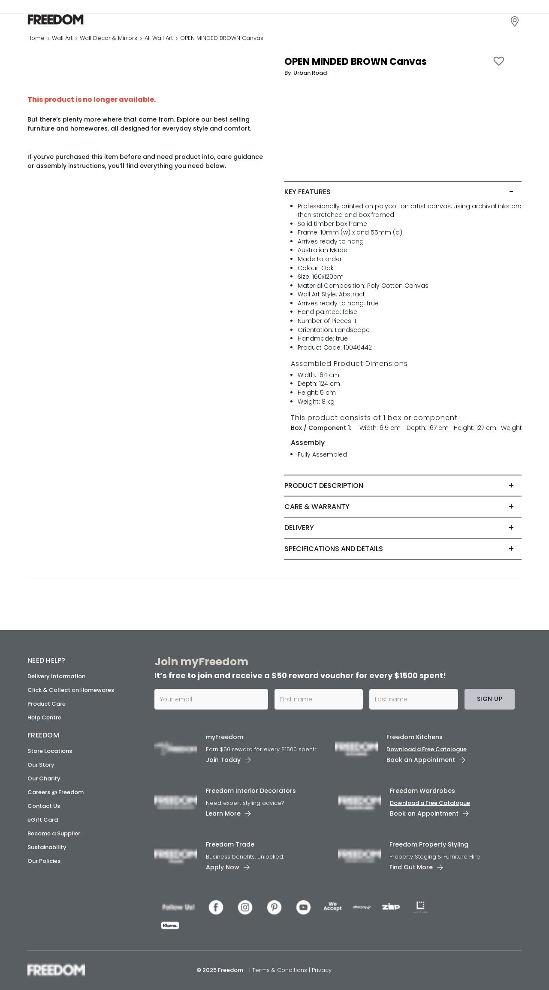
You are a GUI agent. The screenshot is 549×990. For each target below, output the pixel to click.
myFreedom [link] (224, 737)
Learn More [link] (223, 813)
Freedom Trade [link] (230, 844)
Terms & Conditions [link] (280, 970)
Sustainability (46, 847)
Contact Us (43, 806)
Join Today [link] (223, 759)
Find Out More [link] (411, 867)
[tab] (403, 194)
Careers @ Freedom (55, 792)
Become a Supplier (53, 833)
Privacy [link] (322, 970)
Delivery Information (56, 676)
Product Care (46, 704)
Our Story (40, 765)
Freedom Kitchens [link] (414, 737)
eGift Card (42, 820)
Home (36, 41)
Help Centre (44, 717)
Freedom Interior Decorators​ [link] (251, 790)
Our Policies (43, 861)
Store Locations (49, 751)
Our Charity (43, 778)
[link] (65, 21)
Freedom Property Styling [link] (428, 844)
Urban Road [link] (310, 75)
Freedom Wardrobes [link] (422, 790)
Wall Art (62, 41)
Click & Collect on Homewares (70, 690)
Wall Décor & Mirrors (108, 41)
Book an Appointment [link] (420, 759)
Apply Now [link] (222, 867)
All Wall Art (159, 41)
